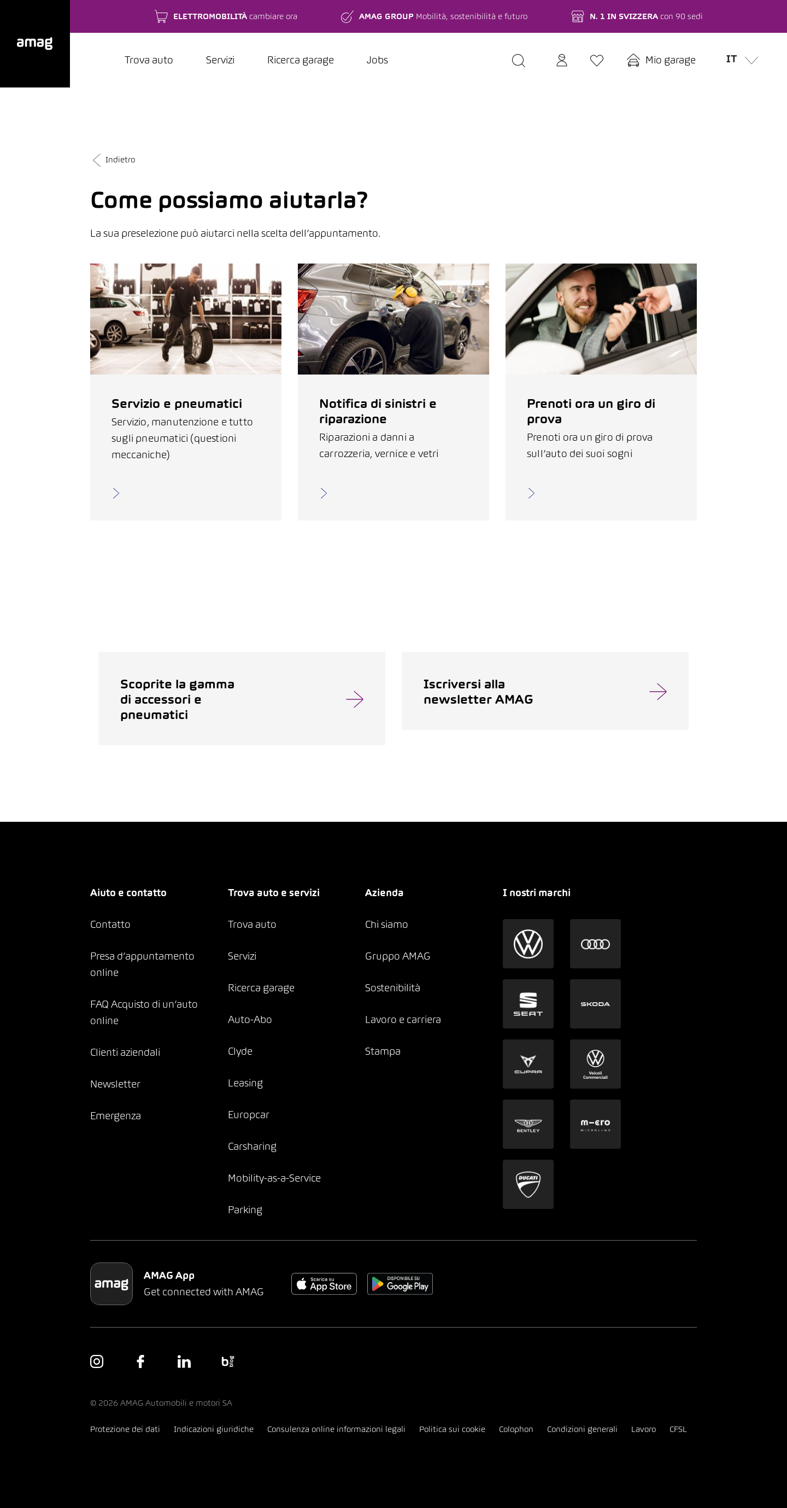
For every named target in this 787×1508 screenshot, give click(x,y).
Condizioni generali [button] (582, 1429)
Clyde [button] (240, 1051)
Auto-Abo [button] (250, 1019)
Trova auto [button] (252, 924)
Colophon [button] (516, 1429)
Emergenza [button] (115, 1115)
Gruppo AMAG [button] (398, 956)
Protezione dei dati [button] (125, 1429)
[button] (35, 43)
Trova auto (149, 60)
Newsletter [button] (115, 1084)
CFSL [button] (678, 1429)
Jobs (377, 60)
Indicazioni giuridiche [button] (214, 1429)
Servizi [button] (242, 956)
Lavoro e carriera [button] (403, 1019)
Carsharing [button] (252, 1146)
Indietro (112, 159)
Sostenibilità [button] (392, 987)
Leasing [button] (245, 1083)
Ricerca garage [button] (261, 987)
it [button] (740, 58)
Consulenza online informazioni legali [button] (336, 1429)
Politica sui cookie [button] (452, 1429)
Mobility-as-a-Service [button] (274, 1178)
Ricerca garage (300, 60)
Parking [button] (245, 1209)
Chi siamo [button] (386, 924)
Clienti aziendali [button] (125, 1052)
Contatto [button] (110, 924)
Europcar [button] (248, 1114)
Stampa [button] (383, 1051)
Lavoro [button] (643, 1429)
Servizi (220, 60)
